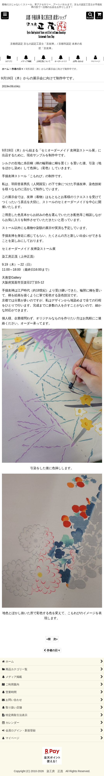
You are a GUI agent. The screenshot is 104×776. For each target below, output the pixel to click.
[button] (5, 15)
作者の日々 (52, 650)
